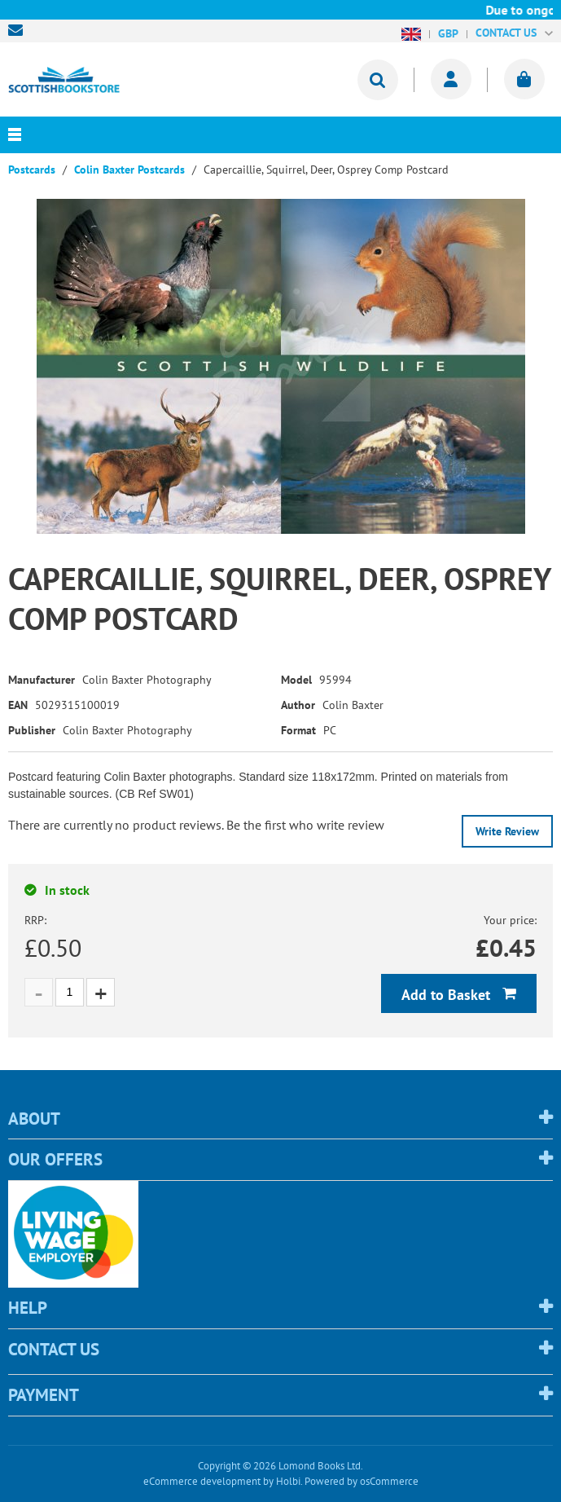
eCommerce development (202, 1481)
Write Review (507, 831)
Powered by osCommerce (362, 1481)
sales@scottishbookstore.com (19, 30)
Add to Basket (447, 994)
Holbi (288, 1481)
